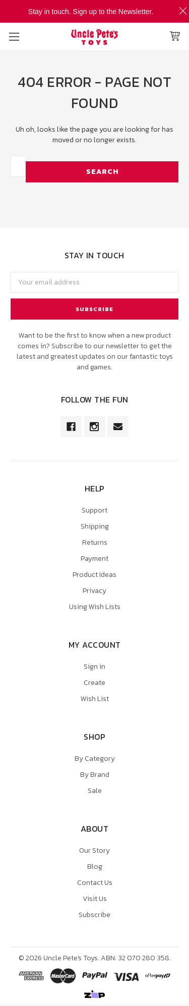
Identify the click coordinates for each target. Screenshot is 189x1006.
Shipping (95, 526)
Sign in (94, 666)
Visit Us (95, 898)
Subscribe (94, 915)
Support (94, 510)
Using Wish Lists (94, 606)
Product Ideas (94, 574)
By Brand (94, 774)
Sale (95, 790)
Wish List (95, 698)
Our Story (94, 850)
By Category (95, 758)
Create (94, 682)
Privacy (94, 590)
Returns (94, 542)
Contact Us (94, 882)
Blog (94, 866)
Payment (94, 558)
